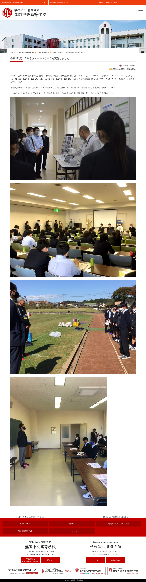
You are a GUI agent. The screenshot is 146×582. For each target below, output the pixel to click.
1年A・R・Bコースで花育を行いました (31, 517)
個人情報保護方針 (25, 531)
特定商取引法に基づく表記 (118, 524)
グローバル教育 (118, 69)
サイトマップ (72, 531)
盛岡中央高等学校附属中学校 (12, 2)
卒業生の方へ (25, 524)
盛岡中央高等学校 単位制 (59, 2)
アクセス (71, 524)
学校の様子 (131, 69)
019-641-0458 (35, 554)
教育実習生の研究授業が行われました (115, 517)
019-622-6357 (100, 554)
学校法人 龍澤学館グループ (109, 2)
